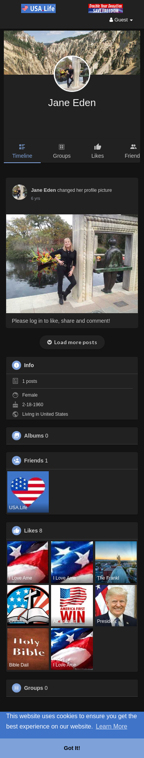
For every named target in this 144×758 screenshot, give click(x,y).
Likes (31, 531)
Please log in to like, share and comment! (61, 321)
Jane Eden (72, 102)
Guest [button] (121, 20)
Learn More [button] (111, 726)
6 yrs (35, 198)
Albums (34, 436)
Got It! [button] (72, 748)
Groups (33, 688)
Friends (34, 460)
